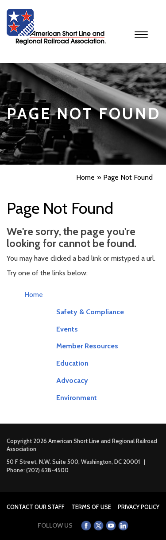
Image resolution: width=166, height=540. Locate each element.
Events (67, 329)
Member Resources (87, 346)
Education (72, 363)
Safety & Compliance (90, 312)
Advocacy (72, 380)
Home (33, 294)
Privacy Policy (138, 506)
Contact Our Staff (36, 506)
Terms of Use (91, 506)
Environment (76, 397)
